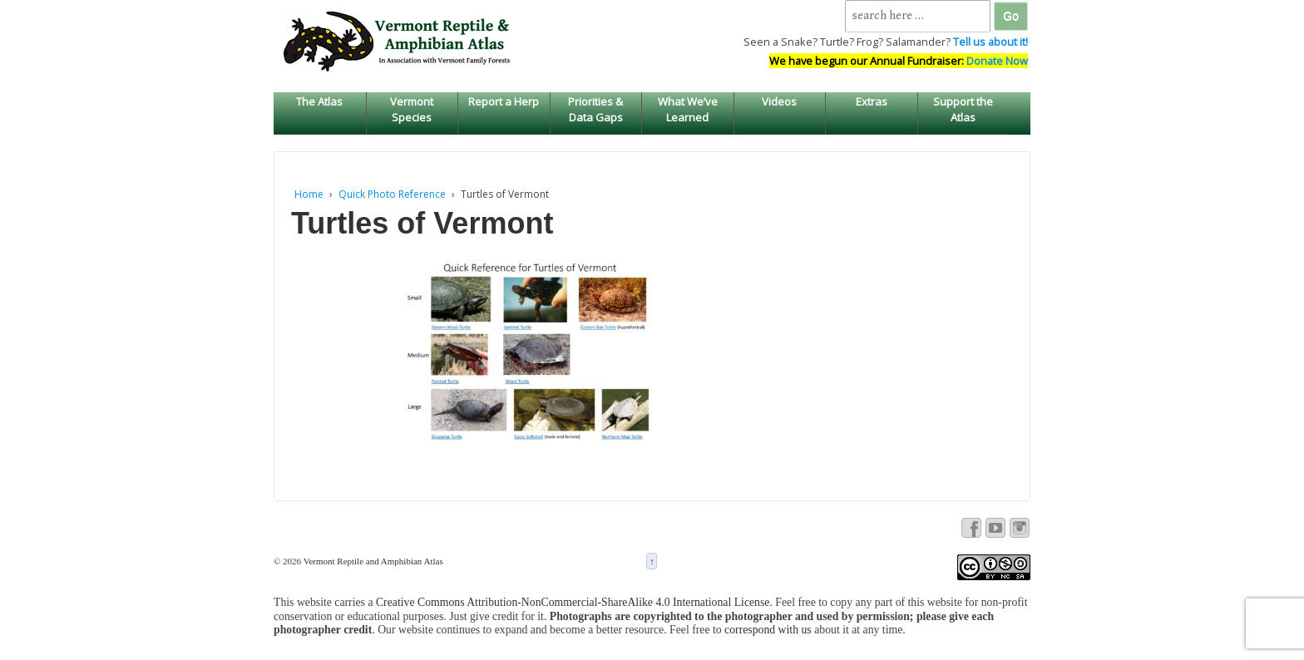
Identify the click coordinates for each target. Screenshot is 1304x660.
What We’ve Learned (688, 109)
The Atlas (319, 101)
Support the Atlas (963, 109)
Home (309, 194)
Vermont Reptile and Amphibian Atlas (372, 561)
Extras (871, 101)
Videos (779, 101)
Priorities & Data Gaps (595, 109)
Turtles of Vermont (422, 223)
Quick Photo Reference (392, 194)
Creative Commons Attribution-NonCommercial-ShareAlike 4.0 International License (573, 602)
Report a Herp (503, 101)
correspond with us (768, 629)
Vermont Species (411, 109)
